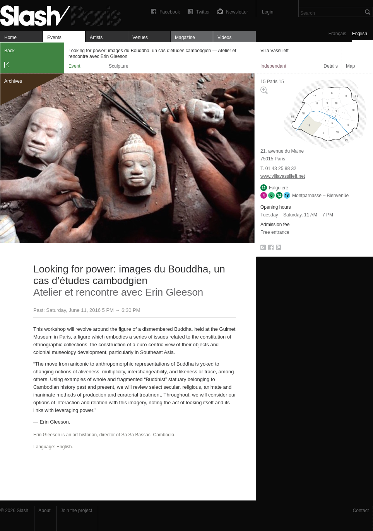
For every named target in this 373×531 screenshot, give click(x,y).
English (359, 33)
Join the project (76, 510)
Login (267, 12)
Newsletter (237, 12)
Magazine (185, 37)
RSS (262, 249)
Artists (96, 37)
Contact (361, 510)
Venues (140, 37)
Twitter (203, 12)
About (44, 510)
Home (10, 37)
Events (54, 37)
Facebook (169, 12)
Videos (224, 37)
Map (350, 66)
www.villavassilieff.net (282, 176)
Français (337, 33)
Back (9, 50)
